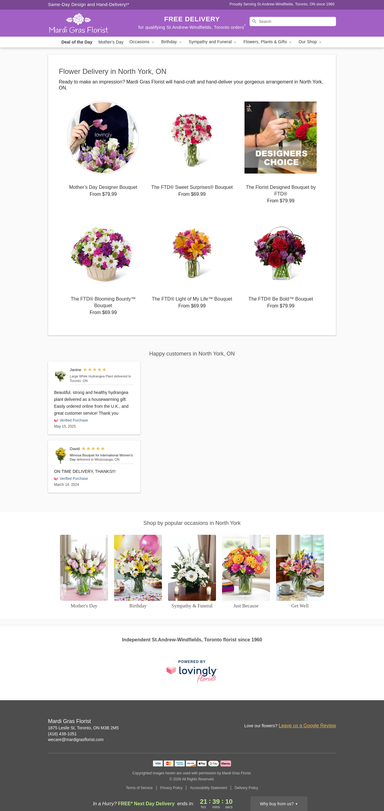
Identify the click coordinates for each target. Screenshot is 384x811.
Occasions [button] (142, 41)
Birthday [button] (172, 41)
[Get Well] (300, 572)
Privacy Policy (171, 788)
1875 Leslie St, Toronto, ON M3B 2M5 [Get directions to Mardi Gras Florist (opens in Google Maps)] (83, 727)
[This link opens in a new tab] (192, 671)
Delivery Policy (246, 788)
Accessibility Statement (208, 788)
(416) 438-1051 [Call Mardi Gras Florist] (62, 733)
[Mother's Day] (84, 572)
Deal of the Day (77, 42)
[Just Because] (246, 572)
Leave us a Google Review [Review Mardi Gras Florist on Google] (307, 725)
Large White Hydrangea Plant (91, 376)
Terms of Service (139, 788)
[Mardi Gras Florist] (91, 23)
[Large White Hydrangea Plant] (60, 376)
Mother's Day (111, 42)
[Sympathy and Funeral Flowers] (192, 572)
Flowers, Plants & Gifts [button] (267, 41)
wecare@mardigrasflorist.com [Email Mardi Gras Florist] (76, 739)
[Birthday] (138, 572)
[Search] (293, 21)
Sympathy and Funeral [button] (213, 41)
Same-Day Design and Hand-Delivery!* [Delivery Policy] (88, 4)
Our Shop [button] (310, 41)
